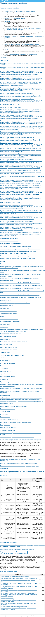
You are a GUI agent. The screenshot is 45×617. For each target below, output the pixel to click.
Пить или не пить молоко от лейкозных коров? (13, 341)
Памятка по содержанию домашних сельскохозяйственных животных (20, 249)
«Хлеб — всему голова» (11, 50)
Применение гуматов (6, 382)
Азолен (2, 357)
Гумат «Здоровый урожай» (8, 427)
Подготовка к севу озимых (7, 409)
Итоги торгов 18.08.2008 (7, 598)
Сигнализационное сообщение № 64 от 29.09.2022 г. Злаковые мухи (19, 295)
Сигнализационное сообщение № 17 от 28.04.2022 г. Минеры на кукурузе (21, 388)
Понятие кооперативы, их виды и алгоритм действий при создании (19, 466)
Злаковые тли (4, 368)
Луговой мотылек (5, 308)
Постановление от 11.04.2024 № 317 (10, 104)
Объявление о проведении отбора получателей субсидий (21, 54)
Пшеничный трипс (5, 366)
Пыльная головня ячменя (7, 376)
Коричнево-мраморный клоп (8, 311)
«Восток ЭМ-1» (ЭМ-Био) (7, 430)
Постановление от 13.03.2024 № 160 (10, 107)
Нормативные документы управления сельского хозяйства (17, 549)
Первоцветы (8, 21)
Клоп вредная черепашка (7, 363)
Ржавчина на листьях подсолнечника (10, 333)
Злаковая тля (4, 379)
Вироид (2, 261)
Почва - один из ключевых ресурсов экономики (13, 406)
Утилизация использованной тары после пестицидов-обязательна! (19, 256)
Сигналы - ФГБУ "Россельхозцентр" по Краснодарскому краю (17, 258)
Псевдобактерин (5, 425)
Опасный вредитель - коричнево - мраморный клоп (15, 303)
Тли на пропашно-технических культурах (12, 355)
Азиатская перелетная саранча (9, 241)
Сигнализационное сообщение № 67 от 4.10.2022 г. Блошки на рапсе (20, 288)
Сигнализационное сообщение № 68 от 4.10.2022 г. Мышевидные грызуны (21, 285)
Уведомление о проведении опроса (15, 18)
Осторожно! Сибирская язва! (8, 336)
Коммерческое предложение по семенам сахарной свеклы (17, 437)
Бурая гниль (3, 264)
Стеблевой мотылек (6, 344)
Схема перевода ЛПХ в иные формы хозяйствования (15, 576)
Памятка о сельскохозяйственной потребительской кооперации (18, 463)
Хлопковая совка (5, 352)
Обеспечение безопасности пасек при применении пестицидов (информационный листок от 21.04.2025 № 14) (18, 252)
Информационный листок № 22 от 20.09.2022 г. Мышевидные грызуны (20, 297)
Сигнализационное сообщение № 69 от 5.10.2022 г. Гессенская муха (20, 283)
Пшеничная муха (5, 395)
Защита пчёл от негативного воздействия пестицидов (20, 11)
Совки (2, 316)
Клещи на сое (4, 327)
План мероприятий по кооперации (10, 202)
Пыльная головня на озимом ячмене (10, 243)
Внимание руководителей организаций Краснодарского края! (22, 44)
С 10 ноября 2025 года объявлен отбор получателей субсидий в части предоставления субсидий (23, 28)
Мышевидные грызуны (6, 305)
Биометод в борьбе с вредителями (10, 321)
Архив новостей (4, 57)
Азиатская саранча (5, 300)
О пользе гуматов (5, 360)
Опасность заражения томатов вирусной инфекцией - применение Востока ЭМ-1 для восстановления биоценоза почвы (21, 330)
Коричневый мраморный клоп (8, 347)
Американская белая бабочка (8, 313)
